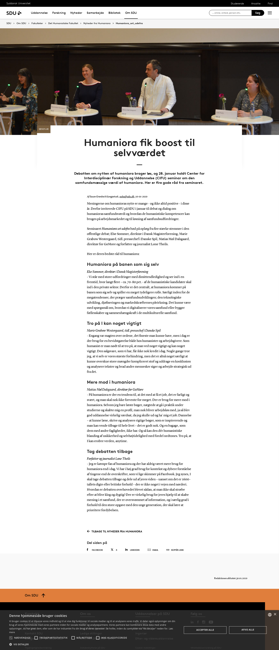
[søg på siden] (232, 13)
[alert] (139, 630)
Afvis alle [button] (247, 629)
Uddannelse (39, 13)
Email (153, 542)
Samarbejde (95, 13)
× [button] (274, 614)
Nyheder (76, 13)
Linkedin (132, 542)
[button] (11, 638)
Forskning (59, 13)
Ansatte (255, 3)
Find (270, 3)
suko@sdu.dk (126, 189)
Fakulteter (37, 23)
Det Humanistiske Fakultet (63, 23)
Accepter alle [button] (205, 629)
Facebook (95, 542)
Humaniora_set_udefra (129, 23)
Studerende (237, 3)
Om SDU (131, 13)
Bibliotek (114, 13)
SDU (8, 23)
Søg (257, 13)
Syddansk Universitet (18, 3)
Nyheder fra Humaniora (96, 23)
